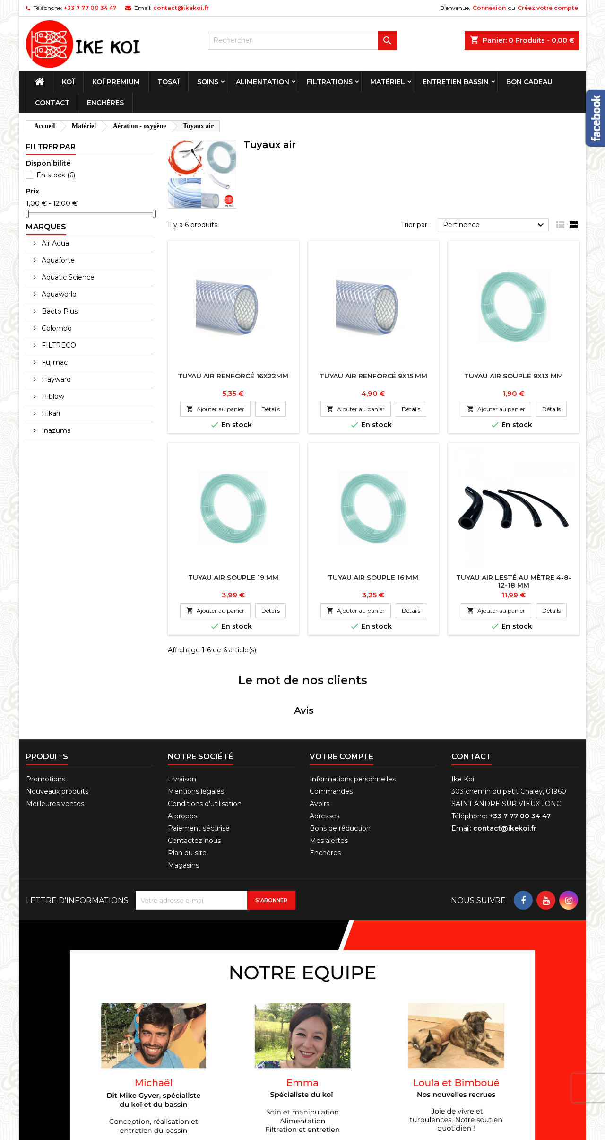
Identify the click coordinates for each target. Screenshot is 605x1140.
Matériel (387, 82)
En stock (55, 175)
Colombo (56, 328)
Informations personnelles (353, 714)
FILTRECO (58, 345)
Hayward (55, 379)
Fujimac (54, 362)
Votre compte (341, 692)
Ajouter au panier (215, 408)
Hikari (50, 413)
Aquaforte (57, 260)
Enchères (105, 102)
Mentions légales (196, 727)
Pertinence (494, 225)
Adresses (324, 751)
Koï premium (116, 82)
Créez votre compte (548, 7)
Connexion (489, 7)
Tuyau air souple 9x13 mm (513, 376)
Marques (46, 226)
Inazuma (55, 430)
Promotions (45, 714)
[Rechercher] (302, 40)
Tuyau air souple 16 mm (373, 577)
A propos (182, 751)
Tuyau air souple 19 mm (233, 577)
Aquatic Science (67, 277)
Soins (207, 82)
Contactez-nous (194, 776)
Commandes (331, 727)
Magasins (183, 801)
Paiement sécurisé (199, 764)
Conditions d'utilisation (205, 739)
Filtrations (330, 82)
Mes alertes (329, 776)
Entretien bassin (456, 82)
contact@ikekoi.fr (181, 7)
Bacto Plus (59, 311)
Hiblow (52, 396)
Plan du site (187, 788)
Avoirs (319, 739)
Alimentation (262, 82)
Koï (68, 82)
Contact (52, 102)
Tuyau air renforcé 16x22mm (233, 376)
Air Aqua (54, 243)
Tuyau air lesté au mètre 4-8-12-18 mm (513, 581)
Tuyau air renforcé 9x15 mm (373, 376)
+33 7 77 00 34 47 (90, 7)
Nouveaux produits (57, 727)
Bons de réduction (340, 764)
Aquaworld (58, 294)
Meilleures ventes (55, 739)
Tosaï (168, 82)
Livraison (182, 714)
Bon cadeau (529, 82)
